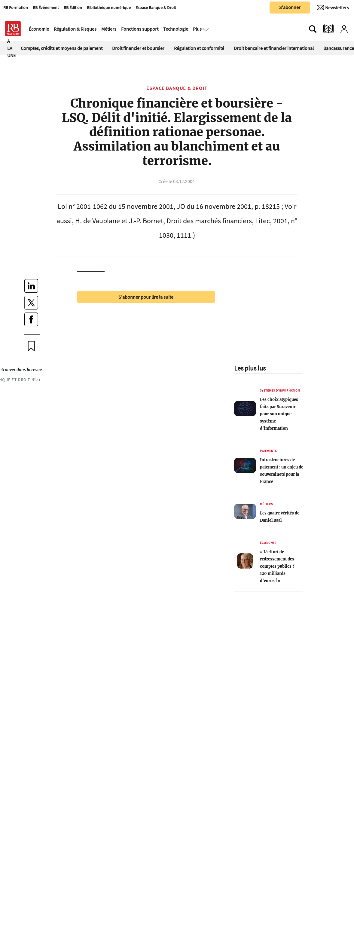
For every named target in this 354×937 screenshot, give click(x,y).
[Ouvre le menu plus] (205, 28)
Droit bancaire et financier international (274, 48)
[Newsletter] (333, 7)
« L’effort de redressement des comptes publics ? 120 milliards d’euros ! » (277, 566)
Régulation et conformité (199, 48)
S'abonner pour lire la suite (145, 297)
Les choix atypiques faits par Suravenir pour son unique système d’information (279, 414)
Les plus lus (250, 368)
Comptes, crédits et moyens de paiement (61, 48)
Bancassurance (338, 48)
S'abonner (290, 7)
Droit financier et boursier (138, 48)
